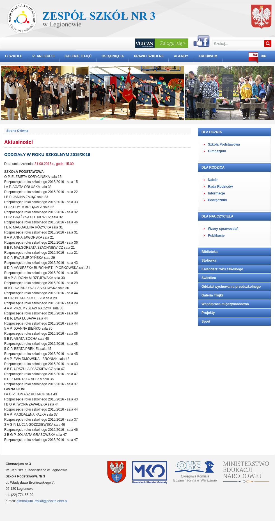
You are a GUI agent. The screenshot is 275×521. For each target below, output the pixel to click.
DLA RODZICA (212, 167)
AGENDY (181, 56)
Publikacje (216, 235)
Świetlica (208, 278)
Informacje (216, 193)
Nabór (213, 180)
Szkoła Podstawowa (224, 144)
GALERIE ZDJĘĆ (78, 56)
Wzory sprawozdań (223, 229)
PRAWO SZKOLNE (149, 56)
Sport (205, 321)
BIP (263, 56)
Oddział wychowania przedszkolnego (231, 287)
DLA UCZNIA (211, 132)
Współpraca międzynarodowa (225, 304)
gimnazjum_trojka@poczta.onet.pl (42, 501)
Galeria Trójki (212, 295)
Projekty (208, 313)
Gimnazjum (217, 151)
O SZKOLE (13, 56)
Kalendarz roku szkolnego (222, 269)
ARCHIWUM (207, 56)
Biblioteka (209, 252)
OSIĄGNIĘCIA (113, 56)
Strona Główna (17, 130)
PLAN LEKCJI (43, 56)
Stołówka (208, 260)
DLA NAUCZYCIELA (217, 216)
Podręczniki (217, 200)
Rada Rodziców (220, 187)
